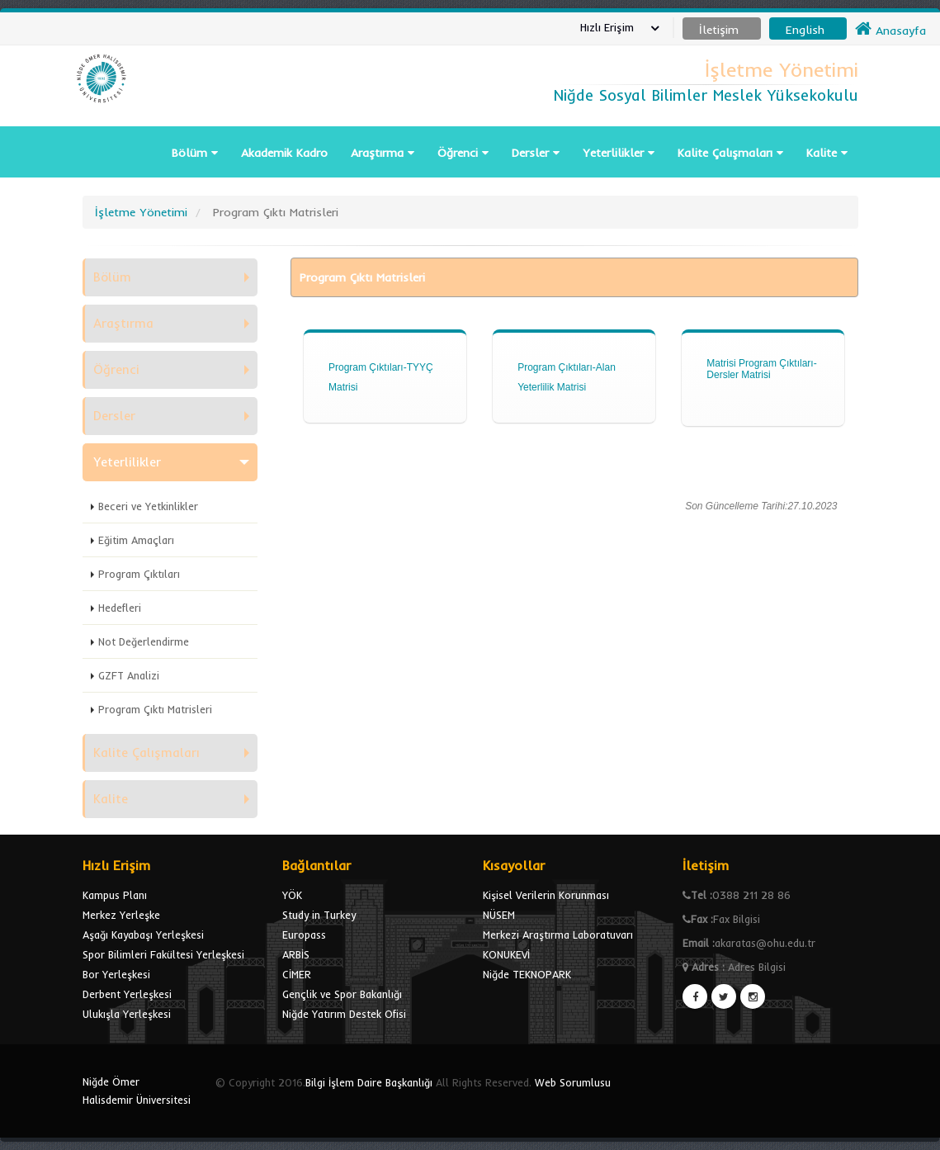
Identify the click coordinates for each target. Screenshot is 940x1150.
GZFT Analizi (128, 675)
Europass (304, 934)
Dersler (536, 152)
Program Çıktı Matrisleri (155, 709)
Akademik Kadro (284, 152)
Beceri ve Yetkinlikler (148, 506)
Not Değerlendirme (143, 641)
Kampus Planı (115, 895)
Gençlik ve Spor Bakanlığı (342, 994)
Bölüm (195, 152)
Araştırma (382, 152)
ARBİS (295, 954)
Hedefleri (119, 607)
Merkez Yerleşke (121, 914)
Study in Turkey (319, 914)
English (805, 29)
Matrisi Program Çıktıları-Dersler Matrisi (761, 369)
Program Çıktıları (139, 573)
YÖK (292, 895)
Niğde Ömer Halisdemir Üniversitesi (137, 1090)
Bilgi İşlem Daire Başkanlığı (368, 1082)
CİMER (296, 974)
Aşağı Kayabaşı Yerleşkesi (143, 934)
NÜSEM (499, 914)
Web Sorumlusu (573, 1082)
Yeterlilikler (618, 152)
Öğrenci (463, 152)
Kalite (827, 152)
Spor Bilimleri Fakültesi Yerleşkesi (163, 954)
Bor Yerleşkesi (116, 974)
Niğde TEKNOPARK (527, 974)
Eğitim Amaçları (136, 540)
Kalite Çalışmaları (730, 152)
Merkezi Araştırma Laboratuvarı (558, 934)
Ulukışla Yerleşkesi (127, 1013)
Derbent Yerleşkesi (127, 994)
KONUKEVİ (506, 954)
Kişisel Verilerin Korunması (546, 895)
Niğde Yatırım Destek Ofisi (344, 1013)
